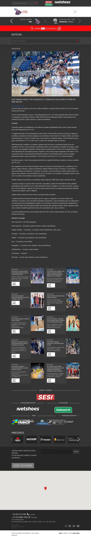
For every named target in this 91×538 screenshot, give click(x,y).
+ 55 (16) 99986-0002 (24, 517)
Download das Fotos (18, 106)
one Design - (64, 533)
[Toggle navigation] (75, 12)
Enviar (76, 452)
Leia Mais (14, 284)
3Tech (74, 533)
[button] (11, 21)
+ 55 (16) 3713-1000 (23, 514)
